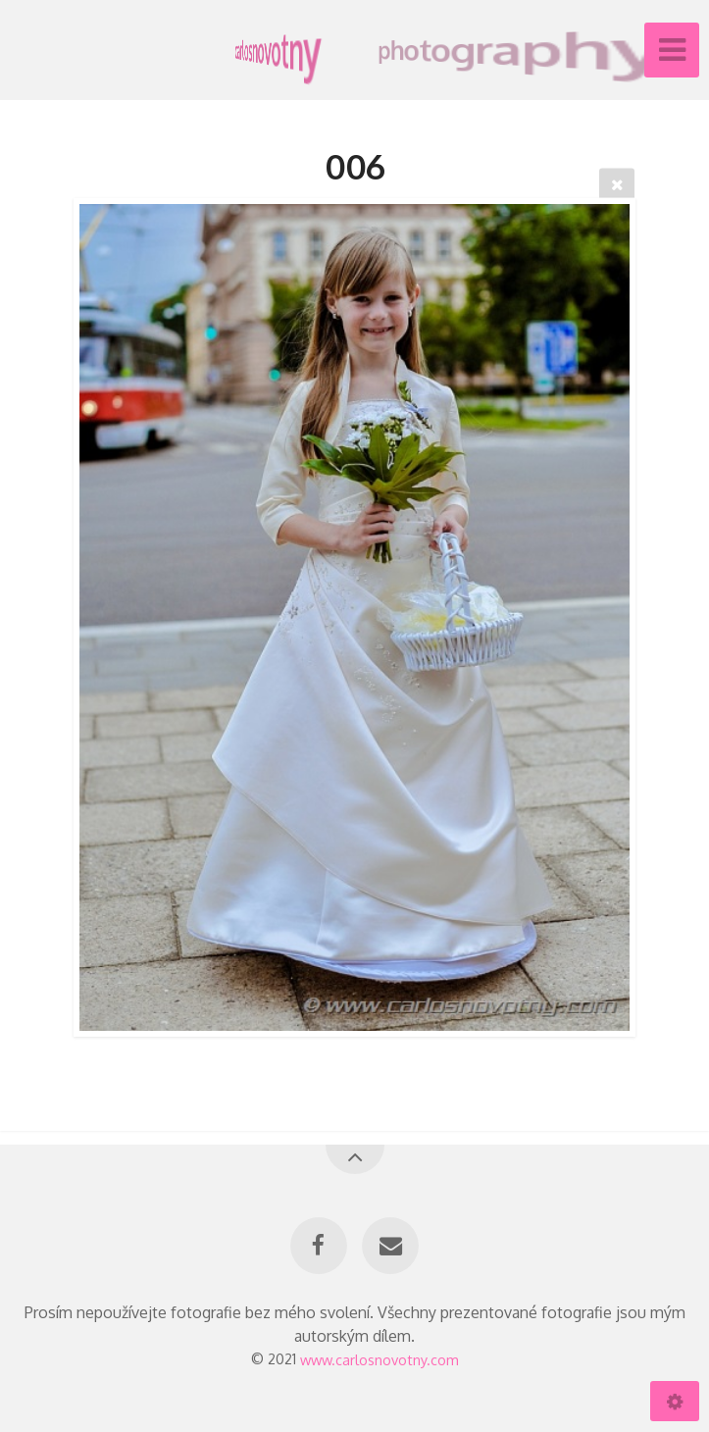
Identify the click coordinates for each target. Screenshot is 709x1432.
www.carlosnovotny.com (379, 1358)
